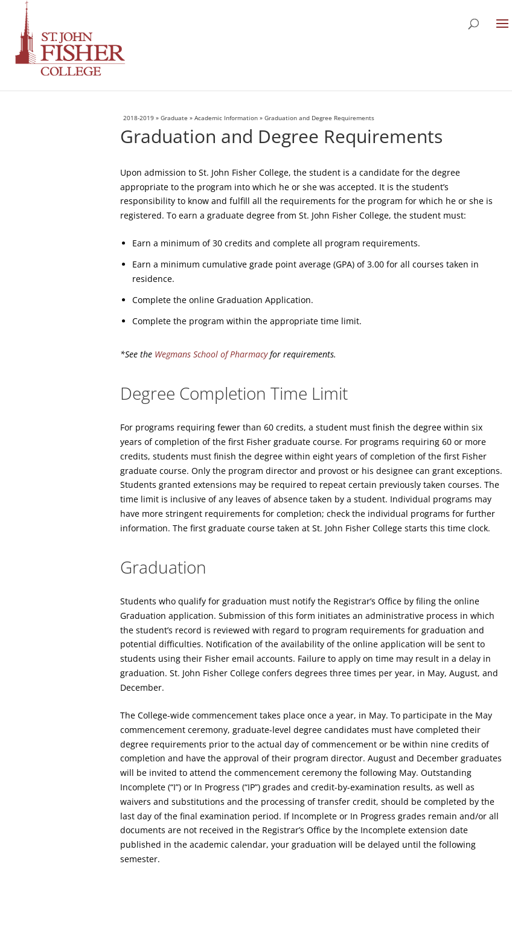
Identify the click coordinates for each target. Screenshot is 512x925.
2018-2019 (138, 118)
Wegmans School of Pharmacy (211, 354)
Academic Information (226, 118)
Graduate (174, 118)
